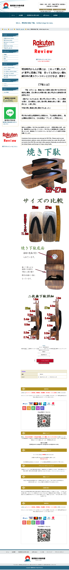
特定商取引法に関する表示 (33, 15)
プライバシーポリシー (59, 552)
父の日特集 (6, 92)
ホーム (13, 15)
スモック (6, 85)
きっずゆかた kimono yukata (10, 71)
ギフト (5, 89)
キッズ (5, 64)
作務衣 (5, 54)
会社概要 (21, 15)
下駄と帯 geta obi (20, 29)
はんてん (6, 56)
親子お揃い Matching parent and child (10, 76)
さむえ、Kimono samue (9, 67)
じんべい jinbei (7, 69)
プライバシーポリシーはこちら (58, 471)
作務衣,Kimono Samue (9, 38)
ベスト (5, 83)
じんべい (6, 60)
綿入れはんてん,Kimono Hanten (9, 43)
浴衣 (5, 58)
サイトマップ (49, 552)
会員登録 (55, 15)
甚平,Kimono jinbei (8, 40)
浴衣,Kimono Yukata (8, 45)
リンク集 (42, 552)
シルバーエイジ (7, 80)
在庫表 (43, 345)
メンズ (11, 29)
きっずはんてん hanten (9, 73)
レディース (6, 51)
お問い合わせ (46, 15)
